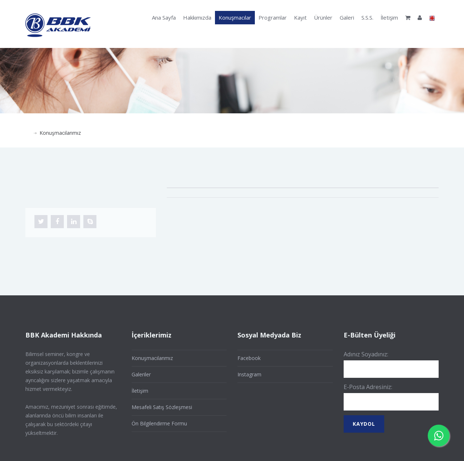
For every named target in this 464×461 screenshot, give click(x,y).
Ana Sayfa (164, 17)
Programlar (272, 17)
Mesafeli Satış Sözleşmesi (162, 407)
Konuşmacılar (235, 17)
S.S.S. (367, 17)
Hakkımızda (197, 17)
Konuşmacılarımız (60, 132)
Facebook (249, 358)
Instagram (249, 374)
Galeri (347, 17)
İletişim (389, 17)
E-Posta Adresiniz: (368, 387)
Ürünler (323, 17)
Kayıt (300, 17)
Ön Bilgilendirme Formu (159, 423)
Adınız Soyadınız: (366, 354)
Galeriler (141, 374)
